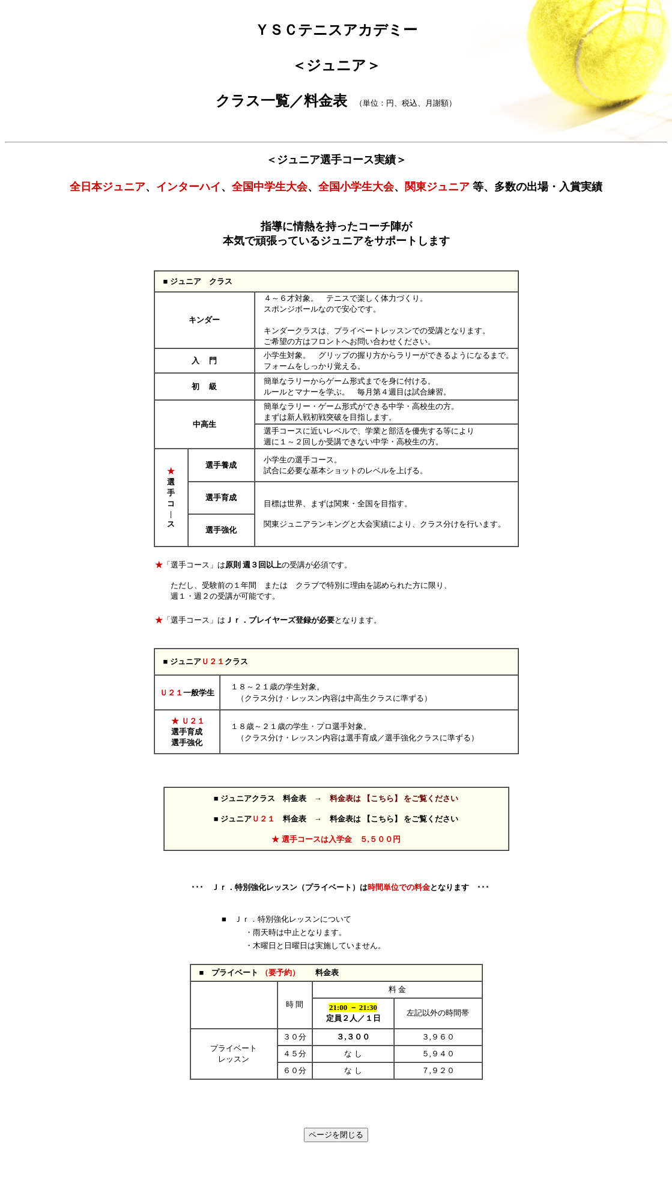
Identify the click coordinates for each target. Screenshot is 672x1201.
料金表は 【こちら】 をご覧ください (394, 798)
